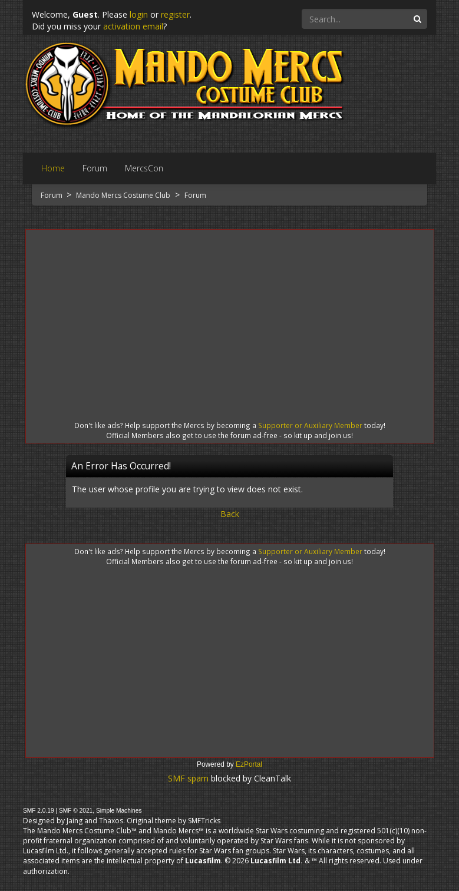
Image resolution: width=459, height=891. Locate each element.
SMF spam (188, 778)
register (175, 14)
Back (229, 513)
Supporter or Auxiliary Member (310, 425)
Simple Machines (119, 810)
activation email (133, 26)
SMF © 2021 (76, 810)
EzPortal (249, 764)
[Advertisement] (230, 314)
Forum (52, 195)
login (139, 14)
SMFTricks (204, 821)
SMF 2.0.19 (38, 810)
